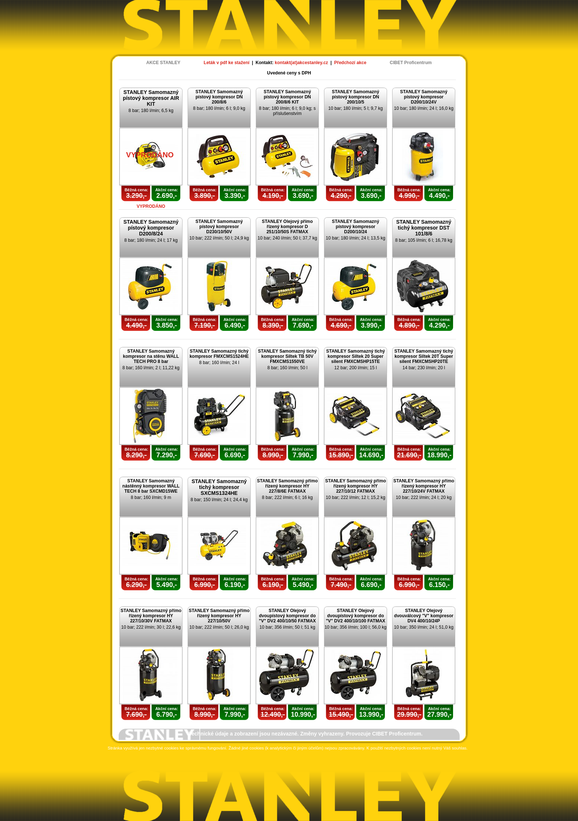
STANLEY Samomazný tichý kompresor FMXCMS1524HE (219, 354)
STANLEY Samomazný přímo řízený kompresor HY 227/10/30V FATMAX (151, 615)
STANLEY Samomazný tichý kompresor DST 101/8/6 (424, 228)
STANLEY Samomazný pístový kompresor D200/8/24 (151, 228)
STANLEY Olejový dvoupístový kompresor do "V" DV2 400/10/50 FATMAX (287, 615)
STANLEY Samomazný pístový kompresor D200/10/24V (423, 97)
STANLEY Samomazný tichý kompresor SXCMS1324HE (219, 487)
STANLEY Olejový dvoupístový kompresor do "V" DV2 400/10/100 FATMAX (355, 615)
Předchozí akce (350, 62)
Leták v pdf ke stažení (227, 62)
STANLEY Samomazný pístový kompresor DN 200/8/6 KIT (287, 97)
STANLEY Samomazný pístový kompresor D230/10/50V (219, 226)
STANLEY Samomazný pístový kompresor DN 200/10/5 (355, 97)
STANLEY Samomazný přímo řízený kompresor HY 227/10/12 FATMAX (355, 486)
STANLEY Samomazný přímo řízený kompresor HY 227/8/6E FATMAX (287, 486)
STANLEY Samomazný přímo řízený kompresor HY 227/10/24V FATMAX (423, 486)
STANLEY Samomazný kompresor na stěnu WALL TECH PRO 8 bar (151, 356)
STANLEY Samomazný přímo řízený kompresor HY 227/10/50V (219, 615)
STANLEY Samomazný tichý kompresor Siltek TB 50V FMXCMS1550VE (287, 356)
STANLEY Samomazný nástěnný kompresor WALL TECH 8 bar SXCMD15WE (151, 486)
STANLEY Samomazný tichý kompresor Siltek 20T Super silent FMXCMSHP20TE (423, 356)
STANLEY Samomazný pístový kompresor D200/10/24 (355, 226)
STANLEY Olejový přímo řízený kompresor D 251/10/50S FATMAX (287, 226)
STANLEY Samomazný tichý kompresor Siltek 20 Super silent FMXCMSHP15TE (355, 356)
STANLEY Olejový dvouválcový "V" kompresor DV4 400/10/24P (423, 615)
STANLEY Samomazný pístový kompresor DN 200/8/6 (219, 97)
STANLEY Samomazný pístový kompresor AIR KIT (151, 98)
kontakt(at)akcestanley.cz (301, 62)
